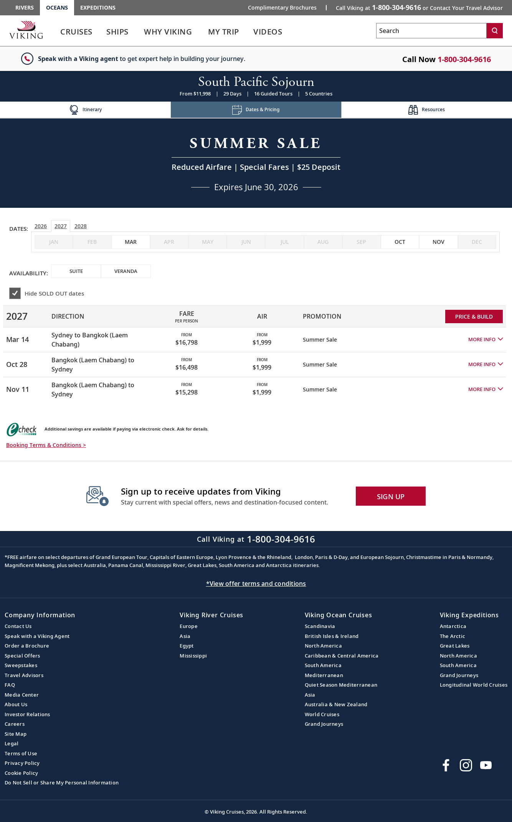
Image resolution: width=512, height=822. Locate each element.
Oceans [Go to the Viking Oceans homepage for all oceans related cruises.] (57, 7)
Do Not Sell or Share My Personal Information (62, 782)
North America (323, 645)
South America (323, 665)
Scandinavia (320, 626)
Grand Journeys (324, 723)
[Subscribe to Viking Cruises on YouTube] (486, 765)
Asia (185, 636)
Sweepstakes (21, 665)
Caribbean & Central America (342, 655)
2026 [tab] (41, 226)
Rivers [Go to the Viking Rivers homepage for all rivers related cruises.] (24, 7)
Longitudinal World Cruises (474, 684)
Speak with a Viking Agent (37, 636)
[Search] (495, 30)
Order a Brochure (27, 645)
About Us (16, 704)
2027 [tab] (61, 226)
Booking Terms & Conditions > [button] (46, 445)
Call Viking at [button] (419, 7)
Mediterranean (324, 675)
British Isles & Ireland (332, 636)
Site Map (15, 733)
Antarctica (453, 626)
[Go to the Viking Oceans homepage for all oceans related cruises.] (26, 29)
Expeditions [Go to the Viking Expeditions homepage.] (98, 7)
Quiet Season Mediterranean (341, 684)
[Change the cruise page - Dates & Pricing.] (256, 110)
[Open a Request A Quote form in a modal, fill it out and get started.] (256, 163)
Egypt (186, 645)
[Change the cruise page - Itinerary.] (85, 110)
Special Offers (22, 655)
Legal (11, 743)
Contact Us (18, 626)
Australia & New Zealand (336, 704)
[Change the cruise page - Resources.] (426, 110)
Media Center (22, 694)
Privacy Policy (22, 763)
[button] (485, 340)
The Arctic (453, 636)
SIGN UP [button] (391, 496)
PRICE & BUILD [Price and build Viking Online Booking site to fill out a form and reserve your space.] (474, 316)
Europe (189, 626)
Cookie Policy (21, 772)
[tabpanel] (256, 350)
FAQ (10, 684)
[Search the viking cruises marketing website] (431, 30)
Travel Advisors (24, 675)
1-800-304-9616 (464, 59)
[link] (76, 33)
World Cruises (322, 714)
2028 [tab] (80, 226)
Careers (15, 723)
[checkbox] (130, 242)
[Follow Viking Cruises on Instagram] (466, 765)
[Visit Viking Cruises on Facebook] (446, 765)
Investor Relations (27, 714)
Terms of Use (21, 753)
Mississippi (193, 655)
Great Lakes (455, 645)
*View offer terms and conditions (256, 583)
